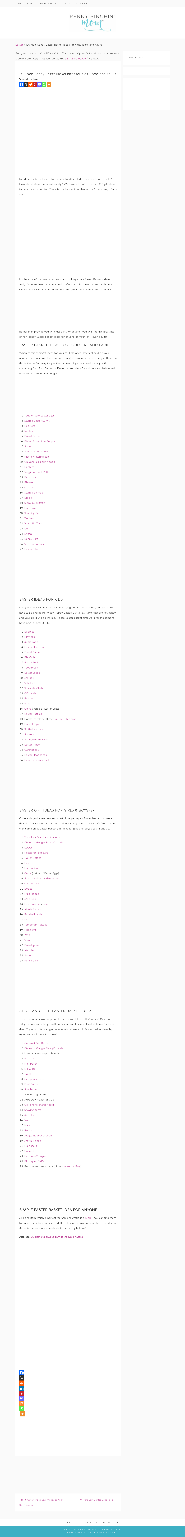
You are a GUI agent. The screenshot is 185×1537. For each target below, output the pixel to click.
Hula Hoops (31, 724)
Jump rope (31, 642)
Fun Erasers (31, 904)
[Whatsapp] (44, 84)
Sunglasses (31, 1089)
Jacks (28, 955)
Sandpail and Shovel (36, 451)
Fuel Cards (31, 1084)
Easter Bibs (31, 549)
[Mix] (21, 1403)
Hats (27, 1125)
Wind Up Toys (33, 523)
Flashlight (30, 930)
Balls (27, 703)
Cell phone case (34, 1079)
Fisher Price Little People (39, 441)
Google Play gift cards (49, 842)
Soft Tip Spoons (34, 544)
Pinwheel (30, 637)
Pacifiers (29, 426)
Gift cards (30, 693)
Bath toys (30, 477)
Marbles (29, 950)
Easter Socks (32, 662)
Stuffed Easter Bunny (37, 421)
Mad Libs (30, 899)
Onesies (29, 487)
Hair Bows (30, 508)
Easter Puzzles (33, 714)
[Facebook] (21, 84)
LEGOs (28, 847)
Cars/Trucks (31, 750)
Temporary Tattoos (35, 924)
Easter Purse (32, 744)
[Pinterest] (35, 84)
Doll (26, 528)
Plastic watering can (36, 457)
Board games (32, 945)
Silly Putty (30, 683)
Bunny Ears (31, 539)
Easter (19, 45)
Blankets (29, 482)
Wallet (28, 1074)
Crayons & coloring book (39, 462)
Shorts (28, 534)
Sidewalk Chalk (33, 688)
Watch (28, 1120)
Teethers (29, 518)
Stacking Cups (33, 513)
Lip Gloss (30, 1069)
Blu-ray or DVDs (34, 1161)
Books (28, 889)
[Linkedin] (21, 1388)
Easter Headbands (35, 755)
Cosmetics (30, 1151)
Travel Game (32, 652)
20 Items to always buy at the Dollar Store (57, 1237)
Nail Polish (31, 1063)
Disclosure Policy (94, 1533)
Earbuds (29, 1058)
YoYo (27, 935)
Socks (28, 446)
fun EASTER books (65, 719)
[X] (26, 84)
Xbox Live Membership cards (42, 837)
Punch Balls (31, 960)
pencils (47, 904)
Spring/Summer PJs (36, 739)
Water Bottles (32, 858)
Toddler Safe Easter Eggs (39, 415)
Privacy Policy (74, 1533)
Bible (88, 1218)
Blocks (28, 498)
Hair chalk (30, 1146)
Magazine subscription (38, 1135)
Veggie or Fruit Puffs (36, 472)
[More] (49, 84)
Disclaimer (112, 1533)
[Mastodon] (39, 84)
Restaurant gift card (36, 853)
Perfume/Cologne (35, 1156)
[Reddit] (30, 84)
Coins (27, 709)
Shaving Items (32, 1110)
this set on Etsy (71, 1166)
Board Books (32, 436)
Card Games (32, 883)
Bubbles (29, 467)
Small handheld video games (42, 878)
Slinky (28, 940)
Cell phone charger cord (39, 1105)
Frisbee (29, 698)
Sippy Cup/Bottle (34, 503)
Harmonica (31, 868)
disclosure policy (75, 58)
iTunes (28, 842)
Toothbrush (31, 667)
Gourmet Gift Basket (36, 1043)
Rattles (28, 431)
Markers (29, 678)
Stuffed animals (33, 492)
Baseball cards (33, 914)
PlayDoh (29, 657)
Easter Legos (32, 673)
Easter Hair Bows (34, 647)
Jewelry (29, 1115)
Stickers (29, 734)
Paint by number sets (37, 760)
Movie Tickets (33, 909)
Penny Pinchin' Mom (92, 23)
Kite (26, 919)
